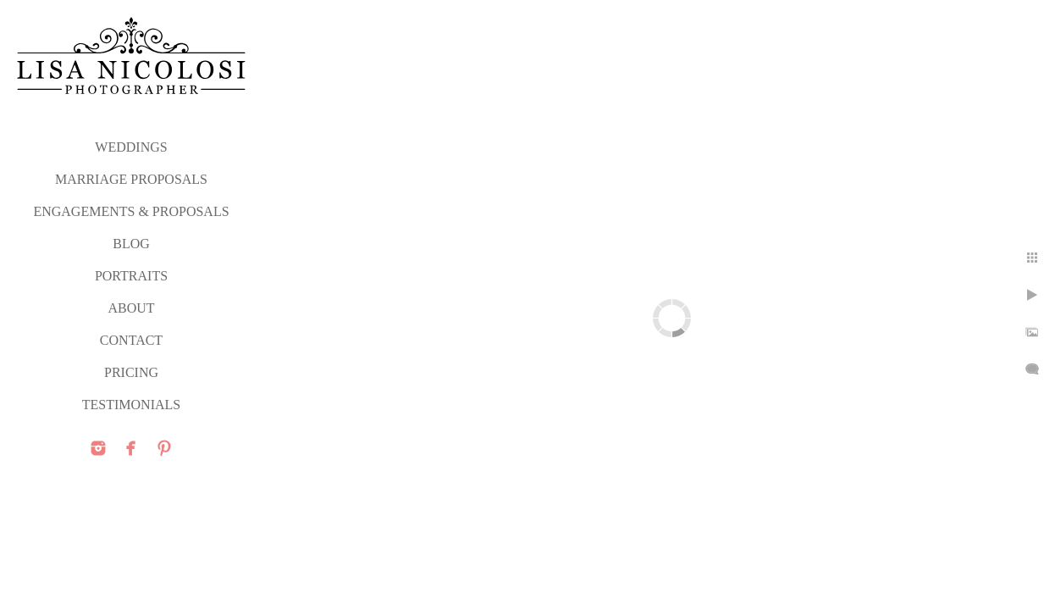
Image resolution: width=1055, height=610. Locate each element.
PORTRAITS (131, 276)
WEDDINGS (131, 147)
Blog (131, 243)
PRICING (131, 372)
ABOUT (131, 308)
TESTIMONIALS (131, 404)
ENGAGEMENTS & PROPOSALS (131, 211)
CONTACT (131, 340)
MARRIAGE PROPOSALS (131, 179)
